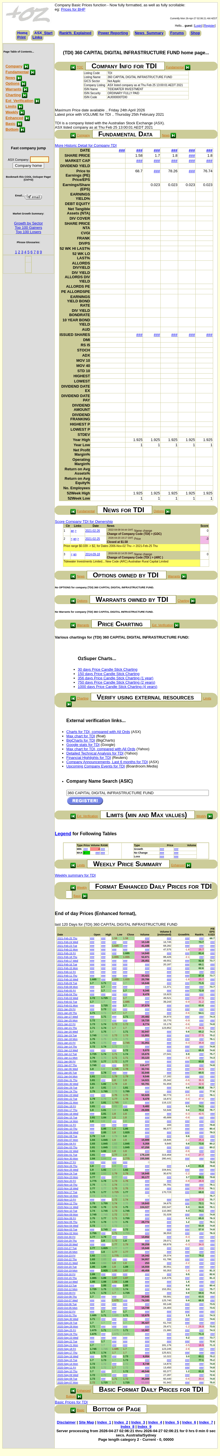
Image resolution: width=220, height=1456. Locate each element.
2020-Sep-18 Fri (66, 1348)
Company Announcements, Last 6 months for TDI (107, 762)
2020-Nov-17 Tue (67, 1192)
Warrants (13, 89)
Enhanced (14, 118)
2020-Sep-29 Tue (67, 1322)
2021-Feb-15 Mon (67, 968)
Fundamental (17, 72)
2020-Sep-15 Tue (67, 1360)
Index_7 (206, 1422)
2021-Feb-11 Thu (67, 975)
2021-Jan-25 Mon (67, 1020)
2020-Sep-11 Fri (66, 1367)
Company (13, 66)
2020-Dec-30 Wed (67, 1083)
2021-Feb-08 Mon (67, 986)
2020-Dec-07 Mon (67, 1139)
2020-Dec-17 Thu (67, 1110)
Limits (10, 106)
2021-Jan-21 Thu (67, 1027)
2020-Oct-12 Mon (67, 1289)
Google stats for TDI (83, 744)
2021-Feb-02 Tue (67, 1001)
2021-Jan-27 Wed (67, 1016)
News (10, 78)
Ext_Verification (19, 100)
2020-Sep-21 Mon (67, 1345)
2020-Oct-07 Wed (67, 1300)
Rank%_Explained (75, 33)
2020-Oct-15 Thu (67, 1278)
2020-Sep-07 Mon (67, 1382)
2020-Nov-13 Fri (66, 1199)
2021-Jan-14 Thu (67, 1046)
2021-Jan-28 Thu (67, 1013)
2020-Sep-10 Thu (67, 1371)
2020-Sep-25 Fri (66, 1330)
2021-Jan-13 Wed (67, 1050)
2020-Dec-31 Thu (67, 1080)
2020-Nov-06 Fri (66, 1218)
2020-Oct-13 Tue (67, 1285)
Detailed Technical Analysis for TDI (95, 753)
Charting (13, 95)
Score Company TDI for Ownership (84, 521)
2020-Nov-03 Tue (67, 1229)
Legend (63, 833)
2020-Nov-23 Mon (67, 1177)
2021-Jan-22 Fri (66, 1024)
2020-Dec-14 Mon (67, 1121)
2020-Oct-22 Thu (67, 1259)
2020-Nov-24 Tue (67, 1173)
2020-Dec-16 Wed (67, 1113)
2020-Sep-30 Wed (67, 1319)
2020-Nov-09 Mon (67, 1214)
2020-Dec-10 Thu (67, 1128)
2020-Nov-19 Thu (67, 1184)
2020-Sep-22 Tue (67, 1341)
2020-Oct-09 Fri (66, 1292)
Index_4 (155, 1422)
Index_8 (127, 1426)
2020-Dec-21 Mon (67, 1102)
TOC (80, 67)
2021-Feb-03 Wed (67, 998)
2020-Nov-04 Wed (67, 1225)
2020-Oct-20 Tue (67, 1266)
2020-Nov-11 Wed (67, 1207)
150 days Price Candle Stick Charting (109, 674)
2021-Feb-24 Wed (67, 942)
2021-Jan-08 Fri (66, 1061)
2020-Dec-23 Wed (67, 1095)
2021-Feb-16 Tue (67, 964)
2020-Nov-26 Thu (67, 1166)
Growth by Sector (28, 223)
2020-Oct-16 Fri (66, 1274)
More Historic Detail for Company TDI (86, 145)
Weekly (11, 112)
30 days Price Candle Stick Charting (108, 669)
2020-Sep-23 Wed (67, 1337)
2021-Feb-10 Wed (67, 979)
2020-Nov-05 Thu (67, 1222)
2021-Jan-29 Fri (66, 1009)
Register (209, 25)
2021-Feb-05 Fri (66, 990)
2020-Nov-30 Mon (67, 1158)
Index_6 (189, 1422)
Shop (195, 33)
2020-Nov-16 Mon (67, 1195)
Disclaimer (66, 1422)
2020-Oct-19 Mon (67, 1270)
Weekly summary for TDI (75, 875)
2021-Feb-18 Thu (67, 957)
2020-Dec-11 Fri (66, 1125)
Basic (10, 123)
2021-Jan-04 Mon (67, 1076)
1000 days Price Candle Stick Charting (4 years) (117, 687)
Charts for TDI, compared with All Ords (98, 732)
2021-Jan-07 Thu (67, 1065)
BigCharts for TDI (80, 740)
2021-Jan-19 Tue (67, 1035)
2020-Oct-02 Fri (66, 1311)
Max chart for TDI (80, 736)
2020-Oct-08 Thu (67, 1296)
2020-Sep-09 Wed (67, 1375)
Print (21, 37)
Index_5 (172, 1422)
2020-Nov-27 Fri (66, 1162)
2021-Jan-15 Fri (66, 1042)
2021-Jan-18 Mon (67, 1039)
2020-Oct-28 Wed (67, 1244)
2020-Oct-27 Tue (67, 1248)
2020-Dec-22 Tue (67, 1098)
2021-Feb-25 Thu (67, 938)
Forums (177, 33)
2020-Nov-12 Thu (67, 1203)
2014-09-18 (92, 554)
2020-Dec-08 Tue (67, 1136)
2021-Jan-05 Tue (67, 1072)
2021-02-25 (92, 538)
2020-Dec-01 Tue (67, 1154)
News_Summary (149, 33)
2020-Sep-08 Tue (67, 1378)
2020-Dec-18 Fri (66, 1106)
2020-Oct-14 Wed (67, 1281)
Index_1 (104, 1422)
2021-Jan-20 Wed (67, 1031)
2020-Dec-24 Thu (67, 1091)
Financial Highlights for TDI (88, 757)
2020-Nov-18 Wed (67, 1188)
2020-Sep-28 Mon (67, 1326)
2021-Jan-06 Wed (67, 1069)
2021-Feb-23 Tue (67, 945)
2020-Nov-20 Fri (66, 1181)
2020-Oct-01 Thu (67, 1315)
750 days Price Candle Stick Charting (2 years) (116, 682)
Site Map (86, 1422)
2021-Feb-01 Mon (67, 1005)
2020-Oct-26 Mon (67, 1251)
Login (198, 25)
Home (22, 33)
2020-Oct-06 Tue (67, 1304)
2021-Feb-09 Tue (67, 983)
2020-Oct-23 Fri (66, 1255)
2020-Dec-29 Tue (67, 1087)
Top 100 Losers (28, 232)
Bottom (12, 129)
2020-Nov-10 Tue (67, 1210)
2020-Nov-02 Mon (67, 1233)
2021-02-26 (92, 530)
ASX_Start (43, 33)
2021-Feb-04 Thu (67, 994)
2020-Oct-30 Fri (66, 1236)
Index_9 (144, 1426)
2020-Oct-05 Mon (67, 1307)
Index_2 (121, 1422)
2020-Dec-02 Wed (67, 1151)
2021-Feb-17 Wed (67, 960)
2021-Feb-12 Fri (66, 971)
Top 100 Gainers (28, 227)
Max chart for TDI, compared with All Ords (100, 749)
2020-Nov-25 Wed (67, 1169)
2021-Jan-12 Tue (67, 1054)
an (72, 530)
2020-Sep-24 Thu (67, 1334)
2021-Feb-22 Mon (67, 949)
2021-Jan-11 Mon (67, 1057)
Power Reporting (113, 33)
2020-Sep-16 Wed (67, 1356)
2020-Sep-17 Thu (67, 1352)
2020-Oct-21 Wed (67, 1263)
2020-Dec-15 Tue (67, 1117)
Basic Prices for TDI (71, 1402)
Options (12, 83)
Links (37, 37)
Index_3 (138, 1422)
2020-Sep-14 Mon (67, 1363)
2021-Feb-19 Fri (66, 953)
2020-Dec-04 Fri (66, 1143)
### (122, 150)
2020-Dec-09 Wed (67, 1132)
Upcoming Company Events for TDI (95, 766)
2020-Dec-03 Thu (67, 1147)
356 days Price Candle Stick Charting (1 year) (116, 678)
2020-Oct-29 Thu (67, 1240)
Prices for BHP (73, 9)
